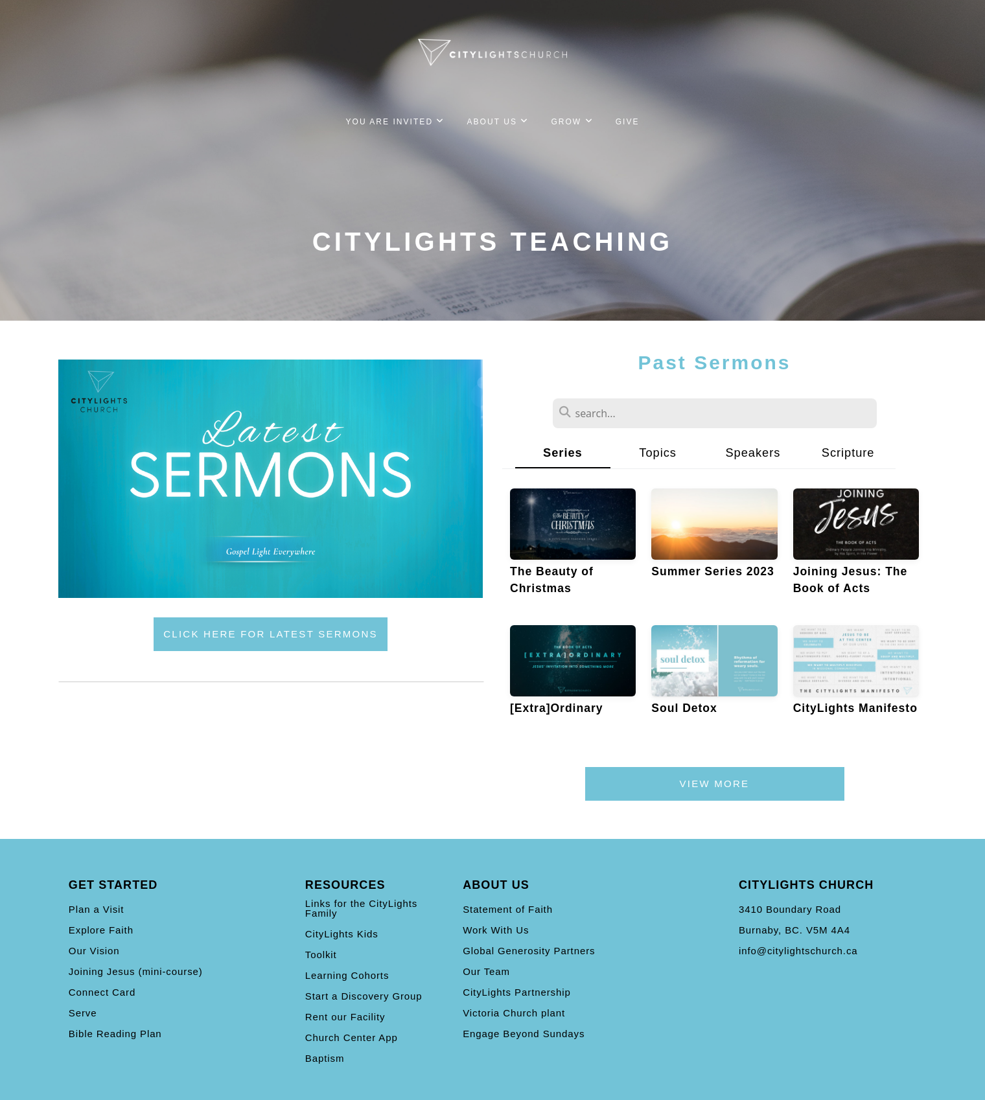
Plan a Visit (96, 909)
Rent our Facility (345, 1016)
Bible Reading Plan (115, 1033)
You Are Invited (395, 121)
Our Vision (94, 950)
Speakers (752, 452)
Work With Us (496, 929)
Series (563, 452)
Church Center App (351, 1037)
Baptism (325, 1058)
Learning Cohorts (347, 975)
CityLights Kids (341, 933)
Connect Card (102, 992)
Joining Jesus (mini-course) (136, 971)
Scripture (848, 452)
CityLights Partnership (517, 992)
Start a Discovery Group (364, 996)
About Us (498, 121)
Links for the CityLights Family (361, 908)
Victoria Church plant (514, 1012)
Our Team (486, 971)
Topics (658, 452)
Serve (83, 1012)
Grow (572, 121)
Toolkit (321, 954)
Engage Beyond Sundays (524, 1033)
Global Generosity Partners (529, 950)
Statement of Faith (508, 909)
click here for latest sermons (270, 633)
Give (628, 121)
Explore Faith (101, 929)
